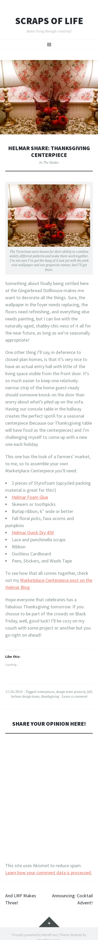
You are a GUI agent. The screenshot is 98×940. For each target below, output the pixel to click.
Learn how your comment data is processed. (48, 873)
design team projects (70, 691)
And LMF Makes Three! (20, 899)
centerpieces (45, 691)
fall (89, 691)
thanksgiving (50, 696)
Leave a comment (74, 696)
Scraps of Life (49, 21)
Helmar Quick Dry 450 (33, 532)
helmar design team (25, 696)
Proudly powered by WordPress (34, 935)
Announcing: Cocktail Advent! (72, 899)
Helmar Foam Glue (30, 497)
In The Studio (49, 162)
